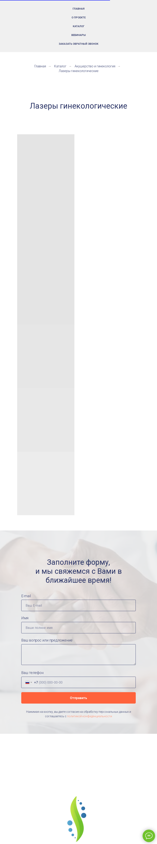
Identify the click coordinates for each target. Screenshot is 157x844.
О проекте (79, 17)
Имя (24, 618)
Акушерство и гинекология (95, 66)
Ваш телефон (32, 673)
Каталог (78, 26)
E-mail (26, 596)
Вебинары (78, 35)
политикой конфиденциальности (89, 716)
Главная (78, 8)
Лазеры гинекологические (79, 71)
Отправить (78, 698)
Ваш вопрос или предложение (47, 640)
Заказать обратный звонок (78, 43)
